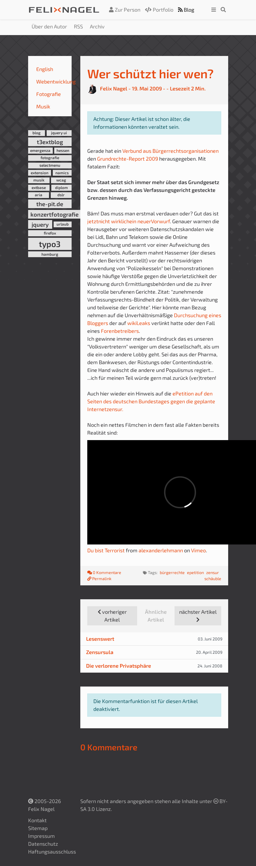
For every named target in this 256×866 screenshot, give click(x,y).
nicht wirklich (113, 221)
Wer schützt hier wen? (150, 73)
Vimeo (198, 550)
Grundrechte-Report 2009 (127, 158)
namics (62, 172)
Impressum (41, 836)
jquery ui (59, 132)
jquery (40, 224)
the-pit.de (49, 203)
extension (39, 172)
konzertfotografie (54, 214)
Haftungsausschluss (52, 851)
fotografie (50, 157)
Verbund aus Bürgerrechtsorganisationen (170, 151)
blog (36, 132)
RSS (78, 26)
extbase (39, 187)
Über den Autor (49, 26)
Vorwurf (160, 221)
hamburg (49, 254)
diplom (61, 187)
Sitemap (38, 828)
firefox (50, 233)
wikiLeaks (139, 323)
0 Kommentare (104, 572)
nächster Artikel (198, 615)
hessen (63, 150)
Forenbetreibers (120, 331)
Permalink (99, 578)
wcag (61, 180)
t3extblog (50, 141)
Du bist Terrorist (106, 550)
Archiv (97, 26)
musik (38, 180)
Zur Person (124, 9)
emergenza (40, 150)
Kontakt (37, 820)
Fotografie (48, 94)
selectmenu (49, 165)
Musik (43, 106)
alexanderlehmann (161, 550)
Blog (186, 9)
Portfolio (159, 9)
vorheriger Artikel (112, 616)
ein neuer (140, 221)
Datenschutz (43, 843)
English (44, 69)
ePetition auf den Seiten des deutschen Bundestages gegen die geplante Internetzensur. (151, 401)
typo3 (50, 244)
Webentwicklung (56, 81)
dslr (61, 195)
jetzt (92, 221)
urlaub (63, 224)
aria (38, 195)
